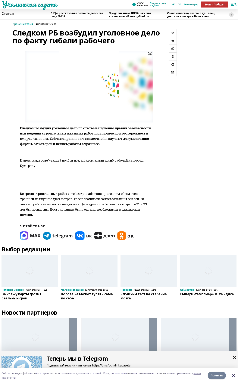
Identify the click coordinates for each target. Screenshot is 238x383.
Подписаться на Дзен (158, 4)
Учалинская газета (29, 4)
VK (173, 4)
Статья (8, 14)
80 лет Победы (214, 4)
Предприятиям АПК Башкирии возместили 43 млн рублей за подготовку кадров (130, 15)
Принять (217, 375)
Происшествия (22, 24)
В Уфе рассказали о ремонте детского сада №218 (77, 15)
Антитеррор (191, 4)
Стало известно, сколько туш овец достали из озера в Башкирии (191, 15)
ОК (179, 4)
